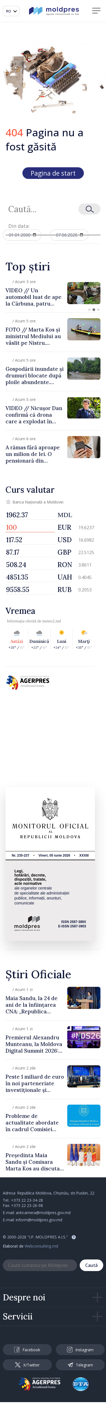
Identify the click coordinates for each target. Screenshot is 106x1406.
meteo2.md (51, 621)
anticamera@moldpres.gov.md (43, 1212)
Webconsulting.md (41, 1246)
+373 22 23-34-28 (27, 1200)
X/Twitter (27, 1365)
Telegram (80, 1365)
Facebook (27, 1349)
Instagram (80, 1349)
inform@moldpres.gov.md (39, 1219)
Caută (91, 1265)
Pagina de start (53, 173)
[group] (53, 292)
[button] (89, 310)
